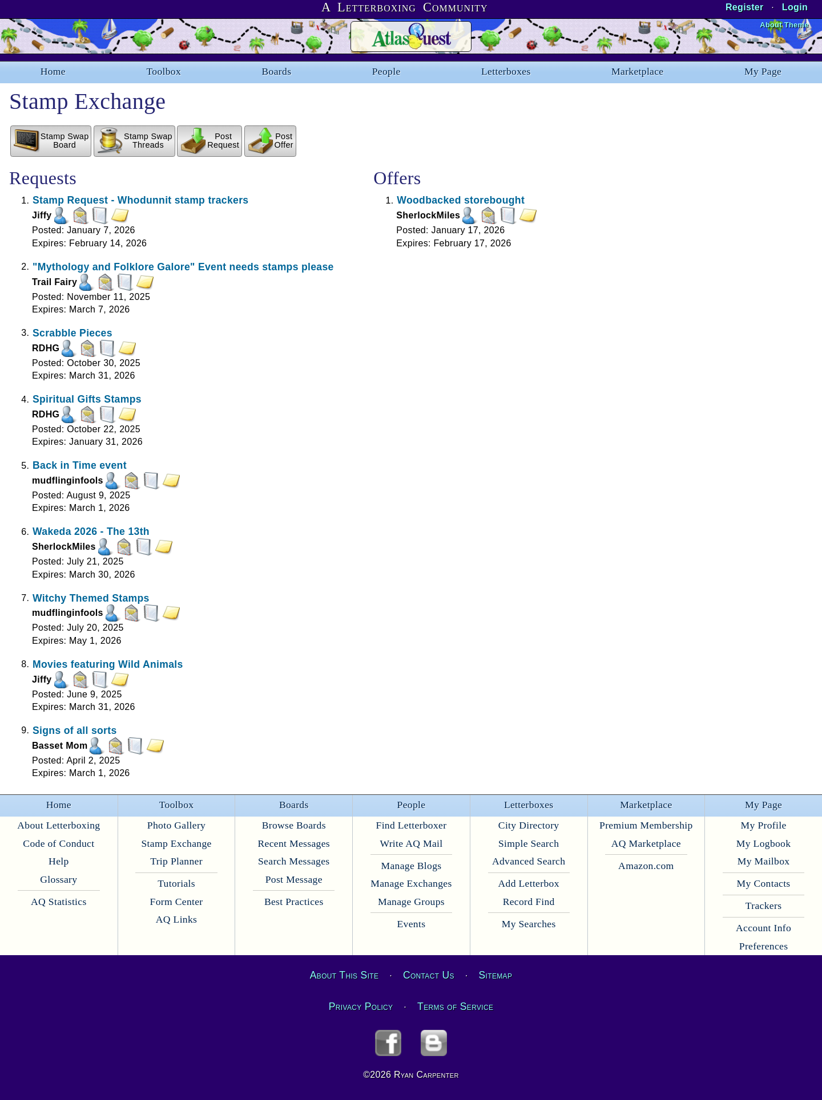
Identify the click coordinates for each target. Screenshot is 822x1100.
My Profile (764, 825)
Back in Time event (80, 465)
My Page (762, 71)
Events (411, 923)
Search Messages (293, 861)
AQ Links (176, 919)
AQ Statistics (59, 901)
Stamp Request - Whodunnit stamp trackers (140, 200)
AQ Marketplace (646, 843)
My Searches (529, 923)
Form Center (176, 901)
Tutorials (176, 883)
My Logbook (763, 843)
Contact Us (428, 975)
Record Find (529, 901)
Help (58, 861)
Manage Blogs (411, 865)
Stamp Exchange (176, 843)
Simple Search (528, 843)
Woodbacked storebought (461, 200)
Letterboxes (506, 71)
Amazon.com (646, 865)
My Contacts (764, 883)
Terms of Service (455, 1006)
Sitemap (496, 975)
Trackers (763, 905)
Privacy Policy (361, 1006)
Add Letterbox (528, 883)
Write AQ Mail (411, 843)
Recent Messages (294, 843)
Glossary (58, 879)
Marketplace (637, 71)
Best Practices (294, 901)
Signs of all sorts (75, 730)
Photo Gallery (176, 825)
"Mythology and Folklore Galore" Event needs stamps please (183, 266)
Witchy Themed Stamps (91, 597)
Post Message (294, 879)
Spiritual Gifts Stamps (87, 399)
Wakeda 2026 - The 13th (91, 531)
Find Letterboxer (411, 825)
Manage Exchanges (411, 883)
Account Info (763, 927)
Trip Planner (176, 861)
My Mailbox (764, 861)
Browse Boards (294, 825)
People (386, 71)
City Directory (528, 825)
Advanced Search (528, 861)
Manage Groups (411, 901)
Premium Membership (646, 825)
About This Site (344, 975)
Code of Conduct (58, 843)
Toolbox (163, 71)
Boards (277, 71)
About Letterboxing (58, 825)
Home (53, 71)
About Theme (784, 25)
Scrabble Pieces (72, 332)
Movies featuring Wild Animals (108, 663)
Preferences (763, 946)
